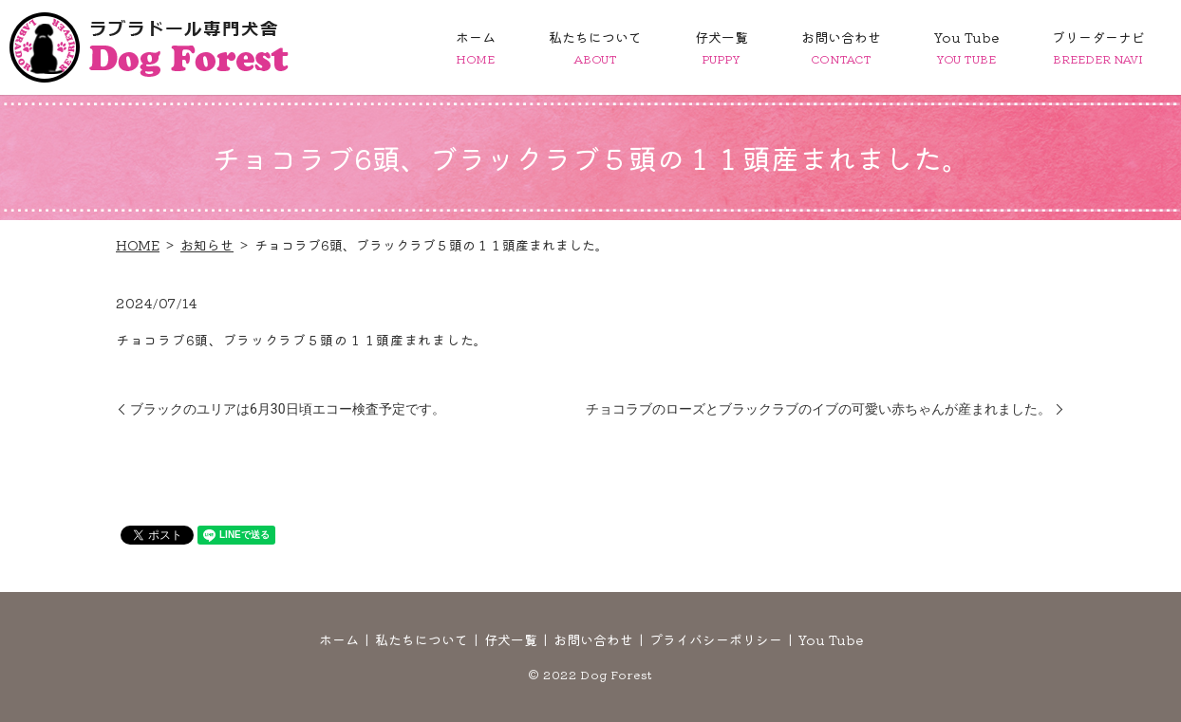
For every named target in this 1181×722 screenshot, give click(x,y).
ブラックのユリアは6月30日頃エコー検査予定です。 (287, 409)
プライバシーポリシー (715, 639)
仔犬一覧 (721, 47)
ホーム (476, 47)
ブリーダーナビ (1098, 47)
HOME (137, 244)
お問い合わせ (841, 47)
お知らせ (207, 244)
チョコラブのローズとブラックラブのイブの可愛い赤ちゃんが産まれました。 (818, 409)
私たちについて (595, 47)
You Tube (966, 47)
